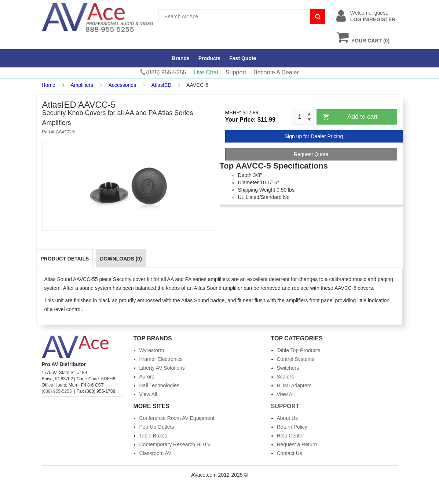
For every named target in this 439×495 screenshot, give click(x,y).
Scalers (285, 377)
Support (236, 72)
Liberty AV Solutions (162, 368)
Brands (181, 58)
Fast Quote (242, 58)
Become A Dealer (276, 72)
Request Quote (311, 154)
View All (148, 394)
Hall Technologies (159, 385)
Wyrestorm (151, 350)
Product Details (65, 259)
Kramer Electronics (161, 359)
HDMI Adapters (294, 385)
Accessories (122, 85)
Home (48, 85)
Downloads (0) (121, 259)
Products (209, 58)
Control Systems (296, 359)
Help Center (290, 436)
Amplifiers (82, 85)
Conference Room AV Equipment (177, 418)
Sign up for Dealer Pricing (314, 136)
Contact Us (289, 453)
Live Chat (206, 72)
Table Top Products (299, 350)
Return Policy (292, 427)
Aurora (147, 377)
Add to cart (362, 116)
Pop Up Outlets (156, 427)
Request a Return (297, 444)
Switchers (288, 368)
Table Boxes (153, 436)
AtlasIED (161, 85)
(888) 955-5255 (57, 391)
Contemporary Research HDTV (175, 444)
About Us (287, 418)
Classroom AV (155, 453)
